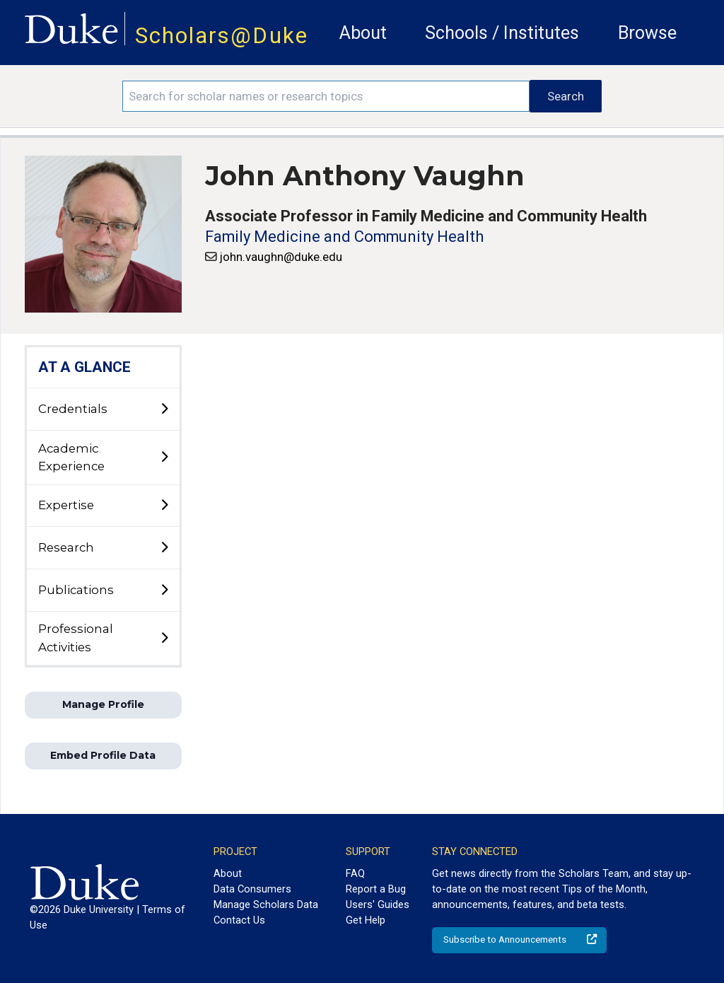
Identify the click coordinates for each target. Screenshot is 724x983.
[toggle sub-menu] (164, 409)
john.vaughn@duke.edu (281, 257)
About (363, 33)
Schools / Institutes (502, 33)
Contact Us (239, 920)
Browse (647, 33)
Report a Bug (376, 889)
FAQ (355, 873)
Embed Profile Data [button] (103, 755)
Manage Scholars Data (266, 904)
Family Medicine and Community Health (344, 236)
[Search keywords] (326, 96)
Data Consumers (252, 889)
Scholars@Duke (221, 36)
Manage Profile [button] (103, 704)
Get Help (365, 920)
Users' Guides (377, 904)
